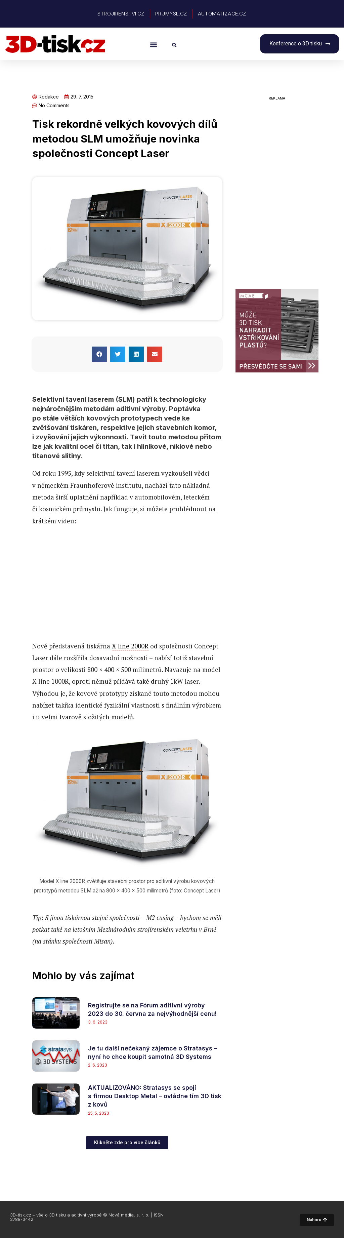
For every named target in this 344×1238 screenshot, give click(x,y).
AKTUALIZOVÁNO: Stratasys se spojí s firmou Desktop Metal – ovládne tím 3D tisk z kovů (154, 1096)
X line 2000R (130, 646)
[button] (153, 44)
